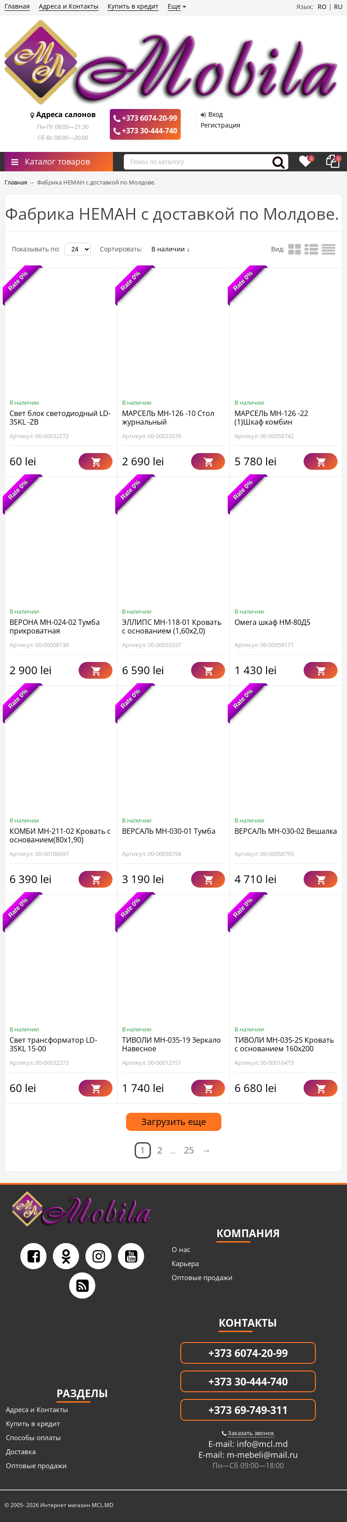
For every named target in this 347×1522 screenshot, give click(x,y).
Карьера (185, 1263)
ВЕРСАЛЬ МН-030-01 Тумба (169, 831)
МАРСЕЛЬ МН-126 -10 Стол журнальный (168, 417)
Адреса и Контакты (68, 6)
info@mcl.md (261, 1443)
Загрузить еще (173, 1122)
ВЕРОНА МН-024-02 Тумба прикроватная (54, 626)
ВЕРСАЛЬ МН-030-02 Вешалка (285, 831)
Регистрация (220, 125)
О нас (181, 1249)
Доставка (21, 1451)
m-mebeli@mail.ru (261, 1454)
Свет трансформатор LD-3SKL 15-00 (53, 1044)
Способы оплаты (33, 1437)
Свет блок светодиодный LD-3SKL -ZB (60, 417)
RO (322, 6)
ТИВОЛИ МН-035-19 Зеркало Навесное (171, 1044)
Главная (17, 6)
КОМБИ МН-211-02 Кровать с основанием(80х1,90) (60, 835)
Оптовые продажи (202, 1277)
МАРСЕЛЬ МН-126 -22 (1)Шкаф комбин (271, 417)
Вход (215, 114)
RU (338, 6)
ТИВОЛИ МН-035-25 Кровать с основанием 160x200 (284, 1044)
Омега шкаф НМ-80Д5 (272, 622)
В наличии (170, 249)
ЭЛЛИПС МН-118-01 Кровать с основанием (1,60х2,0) (171, 626)
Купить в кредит (133, 6)
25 (189, 1150)
